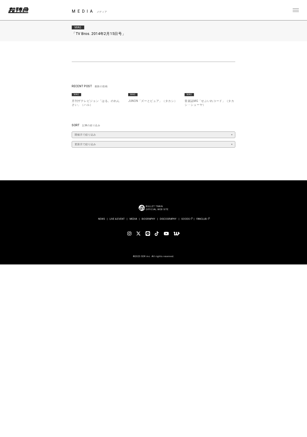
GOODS (185, 219)
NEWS (101, 218)
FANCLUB (201, 219)
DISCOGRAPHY (168, 218)
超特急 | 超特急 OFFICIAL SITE (18, 10)
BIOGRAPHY (148, 218)
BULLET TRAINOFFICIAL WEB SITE (157, 208)
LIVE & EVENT (117, 218)
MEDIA (133, 218)
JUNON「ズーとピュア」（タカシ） (152, 101)
